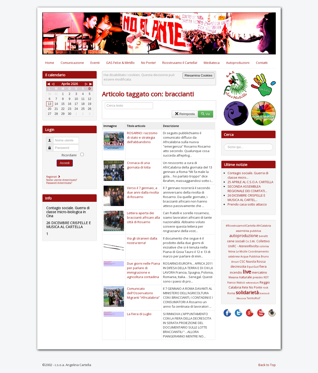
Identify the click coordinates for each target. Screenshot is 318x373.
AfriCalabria (263, 225)
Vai (205, 114)
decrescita (238, 266)
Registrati (53, 176)
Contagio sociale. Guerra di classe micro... (248, 175)
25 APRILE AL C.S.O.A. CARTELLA (250, 182)
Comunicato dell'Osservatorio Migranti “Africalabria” (143, 293)
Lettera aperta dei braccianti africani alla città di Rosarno (143, 217)
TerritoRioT (253, 298)
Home (49, 62)
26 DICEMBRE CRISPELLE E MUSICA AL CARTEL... (246, 197)
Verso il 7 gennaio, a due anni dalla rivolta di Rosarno (143, 192)
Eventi (95, 62)
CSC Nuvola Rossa (252, 261)
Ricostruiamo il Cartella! (179, 62)
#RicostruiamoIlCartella (241, 225)
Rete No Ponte (252, 287)
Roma (231, 293)
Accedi (65, 163)
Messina (233, 277)
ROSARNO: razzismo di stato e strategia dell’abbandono (142, 137)
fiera (263, 266)
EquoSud (253, 266)
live (247, 271)
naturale (245, 277)
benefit (263, 236)
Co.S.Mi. (250, 241)
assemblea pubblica (248, 231)
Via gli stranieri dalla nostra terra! (142, 240)
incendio (236, 272)
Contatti (262, 62)
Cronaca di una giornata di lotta (139, 165)
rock (265, 287)
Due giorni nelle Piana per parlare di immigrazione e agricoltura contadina (143, 270)
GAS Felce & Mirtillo (120, 62)
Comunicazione (72, 62)
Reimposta (185, 114)
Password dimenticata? (59, 183)
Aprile (65, 84)
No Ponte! (148, 62)
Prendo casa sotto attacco (247, 204)
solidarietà (247, 292)
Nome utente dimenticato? (61, 180)
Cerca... (226, 144)
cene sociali (236, 241)
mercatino (259, 272)
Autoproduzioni (237, 62)
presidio (258, 277)
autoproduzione (243, 235)
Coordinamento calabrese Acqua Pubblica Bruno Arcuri (248, 256)
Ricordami (69, 155)
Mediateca (212, 62)
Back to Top (267, 365)
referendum (252, 282)
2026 (74, 84)
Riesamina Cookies (198, 75)
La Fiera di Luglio (139, 314)
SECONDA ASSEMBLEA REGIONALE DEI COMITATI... (247, 188)
